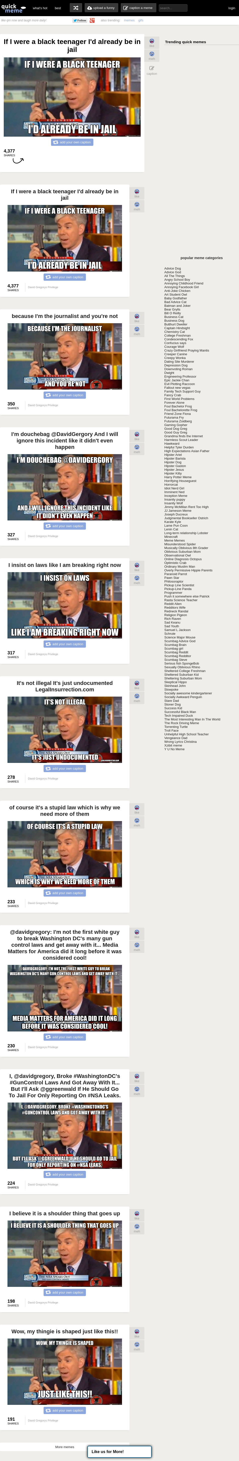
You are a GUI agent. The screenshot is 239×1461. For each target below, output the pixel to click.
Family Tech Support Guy (182, 391)
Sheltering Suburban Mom (183, 678)
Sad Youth (171, 626)
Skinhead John (175, 686)
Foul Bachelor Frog (178, 406)
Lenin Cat (171, 529)
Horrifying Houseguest (180, 481)
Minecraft (171, 537)
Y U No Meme (174, 749)
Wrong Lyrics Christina (180, 742)
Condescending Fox (178, 339)
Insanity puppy (174, 499)
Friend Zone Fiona (177, 414)
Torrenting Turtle (176, 727)
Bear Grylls (172, 309)
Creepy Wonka (175, 358)
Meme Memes (174, 540)
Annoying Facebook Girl (181, 287)
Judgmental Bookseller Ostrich (186, 518)
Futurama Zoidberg (178, 421)
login (232, 8)
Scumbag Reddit (176, 652)
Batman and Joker (177, 306)
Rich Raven (172, 619)
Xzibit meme (173, 745)
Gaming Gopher (175, 425)
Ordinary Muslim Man (179, 566)
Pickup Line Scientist (179, 585)
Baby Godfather (175, 298)
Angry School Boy (177, 279)
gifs (140, 20)
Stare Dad (171, 701)
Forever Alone (174, 402)
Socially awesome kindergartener (188, 693)
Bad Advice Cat (175, 302)
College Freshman (177, 335)
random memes (76, 7)
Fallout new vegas (177, 388)
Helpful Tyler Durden (179, 447)
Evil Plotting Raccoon (179, 384)
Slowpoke (171, 689)
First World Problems (179, 399)
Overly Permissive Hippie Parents (188, 570)
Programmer (173, 592)
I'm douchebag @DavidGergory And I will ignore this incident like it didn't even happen (64, 440)
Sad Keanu (172, 622)
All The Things (174, 276)
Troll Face (171, 730)
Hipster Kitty (173, 473)
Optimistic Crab (175, 563)
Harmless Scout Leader (181, 440)
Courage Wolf (174, 347)
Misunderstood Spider (180, 544)
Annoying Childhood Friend (183, 283)
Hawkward (171, 443)
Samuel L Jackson (177, 630)
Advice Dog (172, 268)
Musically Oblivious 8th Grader (186, 548)
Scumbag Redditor (177, 656)
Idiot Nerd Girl (174, 488)
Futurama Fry (174, 417)
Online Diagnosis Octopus (183, 559)
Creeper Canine (175, 354)
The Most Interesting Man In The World (192, 719)
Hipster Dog (172, 462)
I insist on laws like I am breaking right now (64, 565)
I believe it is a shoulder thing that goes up (64, 1213)
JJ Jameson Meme (177, 511)
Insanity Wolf (173, 503)
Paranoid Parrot (175, 574)
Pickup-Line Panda (177, 589)
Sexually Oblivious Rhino (182, 667)
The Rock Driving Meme (181, 723)
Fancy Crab (172, 395)
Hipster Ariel (173, 455)
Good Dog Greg (175, 429)
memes (129, 20)
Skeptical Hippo (175, 682)
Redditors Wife (174, 607)
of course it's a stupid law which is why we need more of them (64, 810)
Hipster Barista (174, 458)
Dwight (169, 373)
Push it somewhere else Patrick (186, 596)
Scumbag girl (173, 648)
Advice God (172, 272)
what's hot (40, 8)
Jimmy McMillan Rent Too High (186, 507)
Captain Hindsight (177, 328)
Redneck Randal (176, 611)
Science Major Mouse (179, 637)
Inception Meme (175, 496)
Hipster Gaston (175, 466)
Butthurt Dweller (175, 324)
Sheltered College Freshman (184, 671)
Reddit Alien (172, 604)
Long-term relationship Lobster (186, 533)
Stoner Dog (172, 704)
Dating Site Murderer (179, 361)
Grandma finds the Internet (183, 436)
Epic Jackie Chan (176, 380)
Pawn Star (171, 578)
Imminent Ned (174, 492)
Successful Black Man (180, 712)
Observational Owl (177, 555)
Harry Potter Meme (178, 477)
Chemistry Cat (174, 332)
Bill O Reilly (172, 313)
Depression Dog (175, 365)
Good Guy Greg (175, 432)
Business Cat (173, 317)
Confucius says (175, 343)
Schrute (170, 633)
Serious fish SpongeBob (181, 663)
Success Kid (173, 708)
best (58, 8)
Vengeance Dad (175, 738)
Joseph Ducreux (176, 514)
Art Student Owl (175, 294)
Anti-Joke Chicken (177, 291)
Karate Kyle (172, 522)
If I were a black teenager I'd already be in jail (65, 194)
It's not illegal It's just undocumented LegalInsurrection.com (65, 686)
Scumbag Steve (175, 660)
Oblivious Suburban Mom (182, 551)
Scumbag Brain (175, 645)
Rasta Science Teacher (180, 600)
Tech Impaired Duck (178, 715)
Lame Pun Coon (176, 525)
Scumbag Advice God (179, 641)
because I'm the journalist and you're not (65, 316)
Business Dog (174, 320)
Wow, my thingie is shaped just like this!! (64, 1331)
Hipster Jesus (174, 470)
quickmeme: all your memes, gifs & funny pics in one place (13, 8)
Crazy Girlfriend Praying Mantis (186, 350)
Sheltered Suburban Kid (181, 674)
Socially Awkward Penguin (183, 697)
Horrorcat (171, 484)
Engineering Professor (180, 376)
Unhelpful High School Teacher (186, 734)
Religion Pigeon (175, 615)
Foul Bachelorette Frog (180, 410)
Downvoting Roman (178, 369)
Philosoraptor (173, 581)
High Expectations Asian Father (186, 451)
